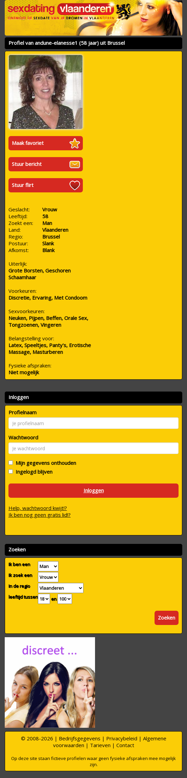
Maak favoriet (28, 142)
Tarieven (100, 745)
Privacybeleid (121, 738)
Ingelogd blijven (32, 471)
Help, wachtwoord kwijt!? (37, 508)
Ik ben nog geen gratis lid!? (39, 514)
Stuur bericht (27, 163)
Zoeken (166, 617)
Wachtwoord (23, 437)
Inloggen (94, 490)
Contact (125, 745)
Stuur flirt (22, 185)
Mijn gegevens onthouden (44, 462)
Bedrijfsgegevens (79, 738)
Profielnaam (22, 412)
